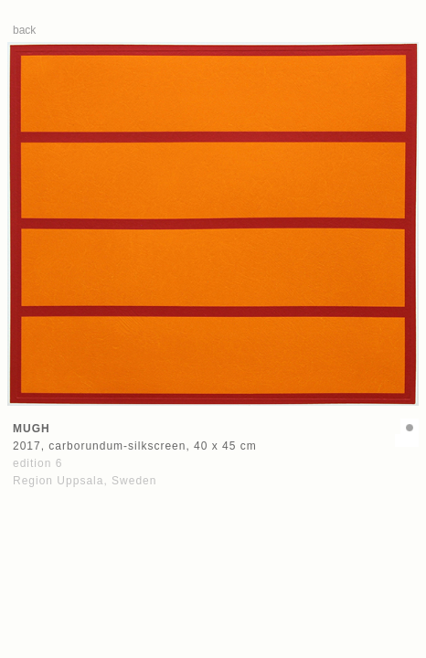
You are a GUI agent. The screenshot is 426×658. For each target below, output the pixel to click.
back (24, 30)
